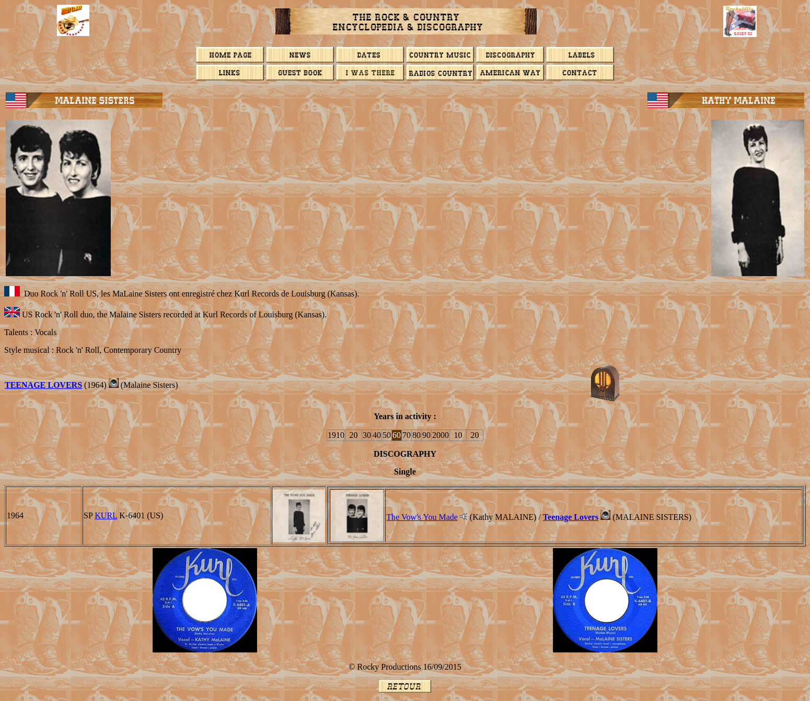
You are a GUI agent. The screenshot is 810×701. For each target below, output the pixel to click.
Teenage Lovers (43, 385)
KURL (106, 515)
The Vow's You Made (422, 517)
